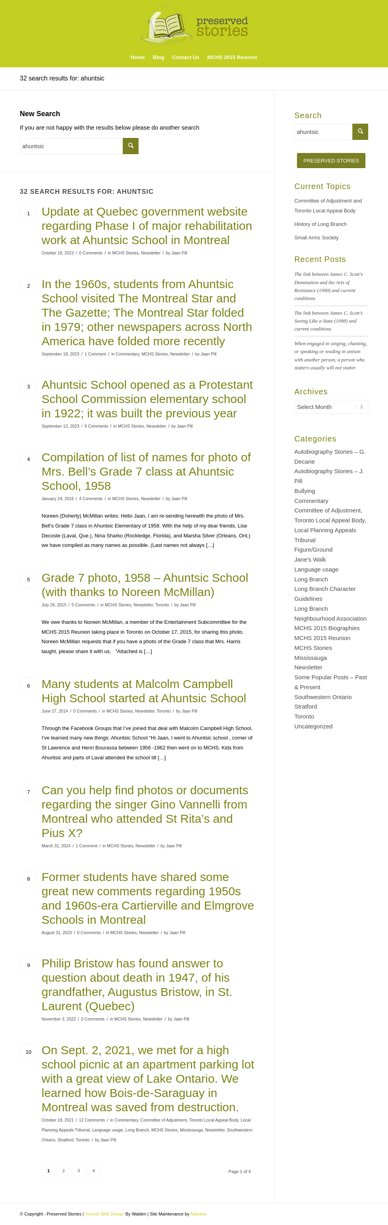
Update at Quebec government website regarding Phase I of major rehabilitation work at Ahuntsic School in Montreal (147, 226)
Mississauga (191, 1130)
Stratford (65, 1139)
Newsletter (151, 252)
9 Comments (96, 426)
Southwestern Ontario (323, 697)
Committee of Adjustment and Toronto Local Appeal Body (328, 206)
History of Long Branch (320, 224)
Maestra (198, 1214)
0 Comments (91, 252)
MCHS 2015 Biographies (326, 628)
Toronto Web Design (104, 1214)
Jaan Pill (179, 252)
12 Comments (92, 1120)
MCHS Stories (125, 252)
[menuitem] (138, 57)
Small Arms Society (316, 238)
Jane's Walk (310, 559)
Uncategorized (313, 726)
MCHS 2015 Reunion (322, 637)
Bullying (304, 490)
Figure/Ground (313, 549)
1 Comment (95, 354)
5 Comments (83, 604)
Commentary (127, 354)
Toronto (162, 604)
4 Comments (91, 498)
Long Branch (137, 1130)
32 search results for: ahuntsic (62, 78)
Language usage (107, 1130)
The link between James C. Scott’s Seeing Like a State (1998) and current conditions (328, 321)
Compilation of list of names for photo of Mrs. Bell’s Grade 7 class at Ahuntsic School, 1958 (146, 471)
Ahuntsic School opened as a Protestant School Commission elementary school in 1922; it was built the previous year (147, 399)
